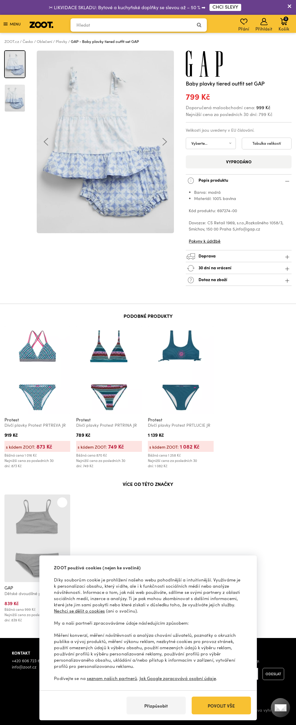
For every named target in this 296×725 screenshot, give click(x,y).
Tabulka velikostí (266, 143)
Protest (11, 420)
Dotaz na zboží (239, 280)
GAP (8, 588)
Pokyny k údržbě (204, 241)
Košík (284, 24)
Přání (243, 25)
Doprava (239, 256)
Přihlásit (263, 25)
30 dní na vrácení (239, 268)
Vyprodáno (239, 162)
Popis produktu (239, 180)
